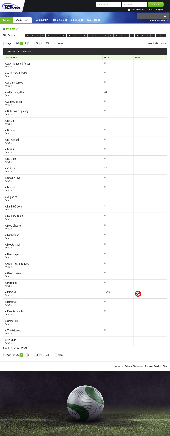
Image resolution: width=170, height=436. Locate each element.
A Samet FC (11, 321)
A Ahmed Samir (13, 101)
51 (37, 43)
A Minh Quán (12, 235)
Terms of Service (153, 366)
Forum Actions (59, 20)
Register (160, 9)
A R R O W (10, 292)
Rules (97, 20)
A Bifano (9, 130)
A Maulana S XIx (14, 216)
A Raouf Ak (11, 302)
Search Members (155, 43)
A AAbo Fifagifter (14, 92)
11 (32, 43)
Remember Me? (138, 10)
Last (60, 43)
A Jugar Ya (11, 197)
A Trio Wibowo (13, 330)
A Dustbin (10, 187)
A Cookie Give (12, 178)
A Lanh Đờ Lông (14, 206)
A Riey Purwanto (14, 311)
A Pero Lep (11, 282)
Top (165, 366)
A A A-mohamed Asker (17, 63)
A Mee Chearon (13, 225)
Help (151, 9)
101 (42, 43)
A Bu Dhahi (11, 158)
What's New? (22, 20)
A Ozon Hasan (13, 273)
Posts (106, 57)
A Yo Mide (10, 340)
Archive (119, 366)
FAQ (89, 20)
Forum (6, 20)
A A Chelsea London (16, 73)
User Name (11, 57)
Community (42, 20)
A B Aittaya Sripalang (16, 111)
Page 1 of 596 (12, 43)
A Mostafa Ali (12, 244)
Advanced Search (159, 20)
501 (47, 43)
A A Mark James (14, 82)
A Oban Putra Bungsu (17, 263)
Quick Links (77, 20)
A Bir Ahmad (12, 139)
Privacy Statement (134, 366)
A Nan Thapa (12, 254)
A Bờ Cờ (9, 120)
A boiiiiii (9, 149)
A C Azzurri (11, 168)
